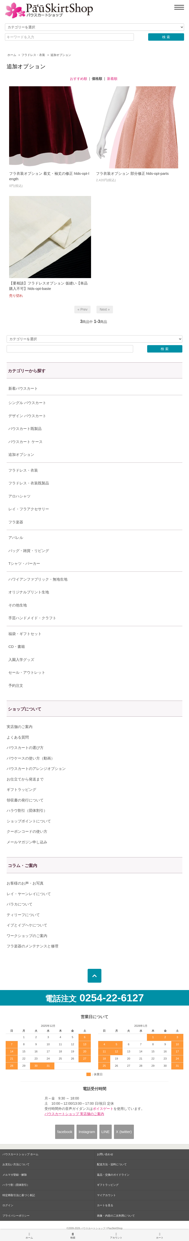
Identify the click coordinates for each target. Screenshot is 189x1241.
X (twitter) (124, 1132)
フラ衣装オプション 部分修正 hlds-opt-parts (132, 173)
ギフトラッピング (21, 789)
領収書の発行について (25, 800)
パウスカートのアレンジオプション (36, 768)
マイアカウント (106, 1195)
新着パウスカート (23, 388)
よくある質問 (18, 737)
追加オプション (60, 55)
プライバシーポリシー (16, 1215)
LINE (105, 1132)
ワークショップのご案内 (27, 936)
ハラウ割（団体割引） (16, 1184)
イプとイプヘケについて (27, 925)
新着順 (112, 79)
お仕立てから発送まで (25, 779)
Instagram (87, 1132)
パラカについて (19, 904)
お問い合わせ (105, 1154)
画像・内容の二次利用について (116, 1215)
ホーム (11, 55)
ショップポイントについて (29, 821)
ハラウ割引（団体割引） (27, 810)
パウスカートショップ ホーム (20, 1154)
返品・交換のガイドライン (113, 1174)
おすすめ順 (78, 79)
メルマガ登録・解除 (14, 1174)
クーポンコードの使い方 (27, 831)
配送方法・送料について (112, 1164)
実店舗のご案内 (19, 727)
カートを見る (105, 1205)
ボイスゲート (103, 1109)
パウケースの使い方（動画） (31, 758)
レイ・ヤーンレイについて (29, 894)
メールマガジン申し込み (27, 842)
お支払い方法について (16, 1164)
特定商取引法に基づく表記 (18, 1195)
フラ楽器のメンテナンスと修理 (32, 946)
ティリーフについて (23, 915)
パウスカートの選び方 (25, 747)
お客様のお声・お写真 (25, 883)
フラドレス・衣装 (33, 55)
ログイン (7, 1205)
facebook (64, 1132)
